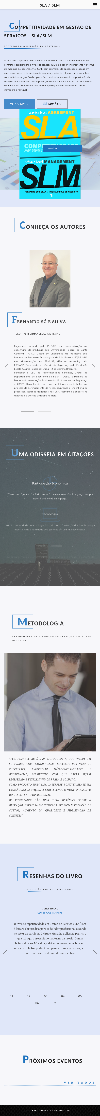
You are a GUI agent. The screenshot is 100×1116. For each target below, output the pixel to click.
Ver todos (80, 1083)
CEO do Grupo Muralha (50, 912)
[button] (94, 4)
